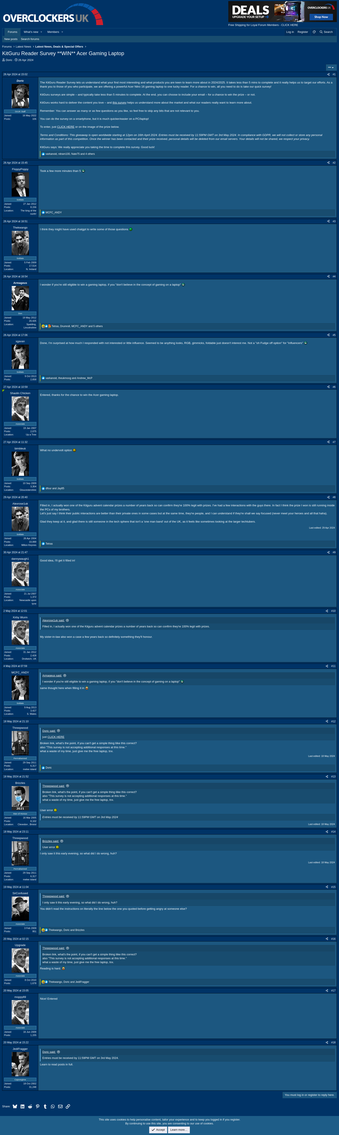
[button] (41, 32)
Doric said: (49, 730)
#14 (333, 831)
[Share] (328, 74)
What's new (31, 32)
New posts (11, 39)
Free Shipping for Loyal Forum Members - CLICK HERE (263, 25)
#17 (333, 990)
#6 (334, 386)
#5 (334, 335)
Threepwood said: (53, 786)
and (55, 488)
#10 (333, 610)
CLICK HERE (65, 126)
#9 (334, 552)
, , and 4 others (70, 153)
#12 (333, 721)
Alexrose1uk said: (53, 620)
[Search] (325, 32)
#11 (333, 666)
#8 (334, 497)
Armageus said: (52, 675)
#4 (334, 276)
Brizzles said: (50, 841)
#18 (333, 1042)
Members (53, 32)
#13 (333, 776)
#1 (334, 74)
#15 (333, 887)
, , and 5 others (77, 326)
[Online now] (3, 391)
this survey (119, 102)
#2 (334, 162)
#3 (334, 221)
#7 (334, 442)
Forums (12, 32)
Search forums (30, 39)
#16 (333, 938)
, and (69, 378)
